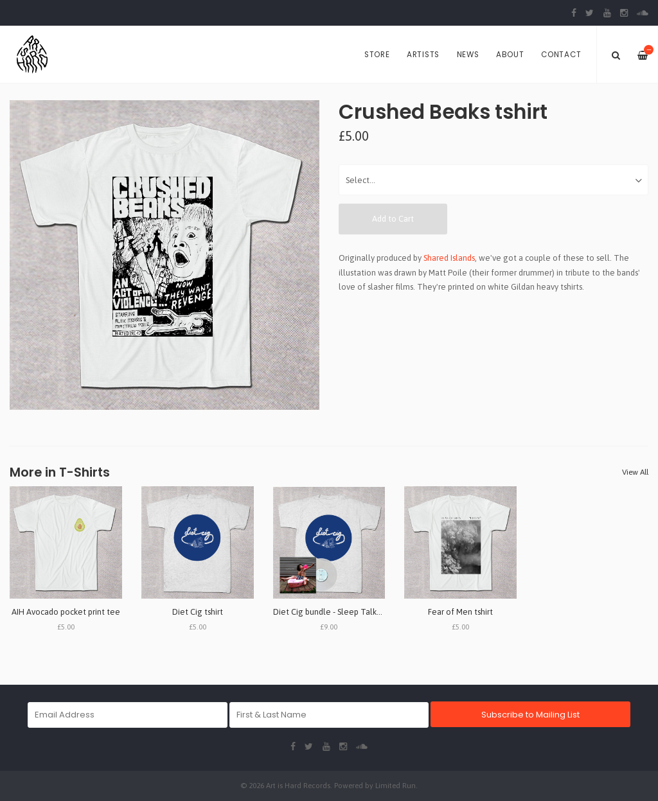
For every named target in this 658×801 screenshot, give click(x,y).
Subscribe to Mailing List (530, 715)
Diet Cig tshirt (197, 612)
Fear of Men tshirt (460, 612)
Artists (423, 54)
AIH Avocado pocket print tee (66, 612)
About (510, 54)
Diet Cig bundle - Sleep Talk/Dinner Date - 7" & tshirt (370, 612)
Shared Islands (449, 258)
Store (377, 54)
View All (635, 472)
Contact (561, 54)
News (468, 54)
